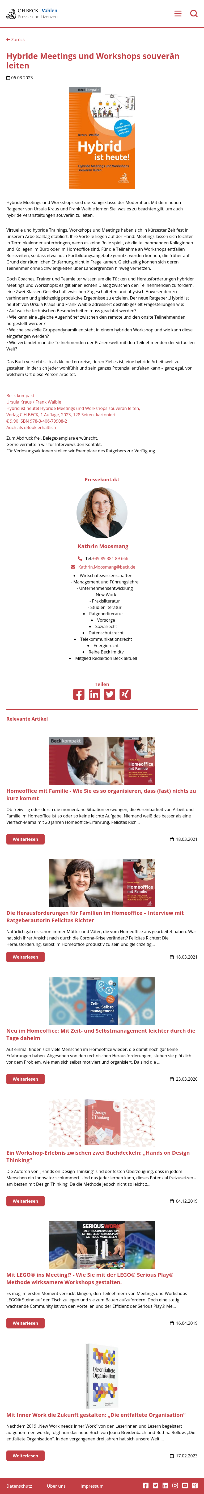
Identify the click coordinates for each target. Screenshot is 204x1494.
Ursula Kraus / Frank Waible (33, 402)
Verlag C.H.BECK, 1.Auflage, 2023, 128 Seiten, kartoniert (61, 415)
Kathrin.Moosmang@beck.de (106, 567)
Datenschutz (19, 1486)
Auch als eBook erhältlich (31, 427)
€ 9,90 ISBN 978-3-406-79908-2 (36, 421)
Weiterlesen (25, 839)
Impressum (92, 1486)
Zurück (15, 39)
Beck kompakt (20, 396)
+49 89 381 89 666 (110, 558)
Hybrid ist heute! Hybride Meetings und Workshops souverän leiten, (73, 408)
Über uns (56, 1486)
